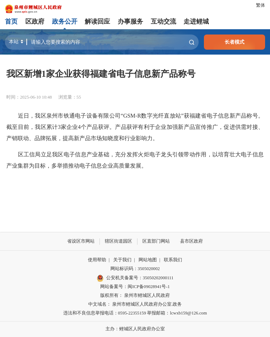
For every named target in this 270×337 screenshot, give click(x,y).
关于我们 (122, 259)
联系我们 (173, 259)
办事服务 (130, 21)
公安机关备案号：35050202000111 (135, 278)
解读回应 (97, 21)
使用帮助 (97, 259)
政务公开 (64, 21)
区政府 (34, 21)
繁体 (260, 5)
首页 (11, 21)
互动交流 (163, 21)
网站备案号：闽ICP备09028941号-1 (134, 286)
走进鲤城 (196, 21)
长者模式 (234, 42)
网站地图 (148, 259)
